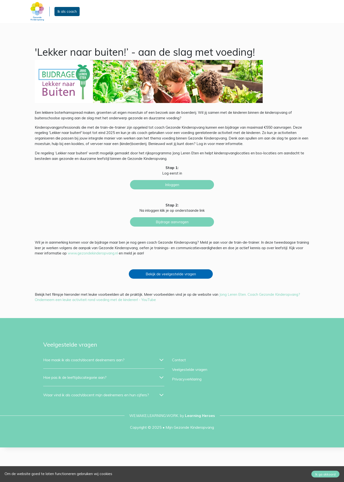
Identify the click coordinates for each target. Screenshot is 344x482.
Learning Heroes (200, 415)
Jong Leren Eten (232, 294)
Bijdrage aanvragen (172, 222)
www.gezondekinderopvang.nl (93, 253)
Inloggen (172, 184)
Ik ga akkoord (325, 474)
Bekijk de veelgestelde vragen (171, 274)
